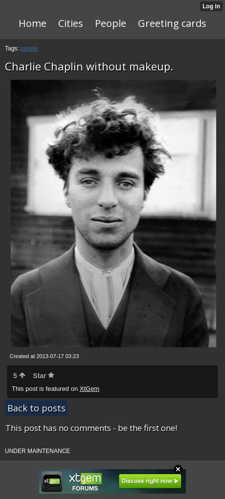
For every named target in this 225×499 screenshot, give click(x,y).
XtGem (89, 388)
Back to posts (36, 408)
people (29, 48)
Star (43, 376)
